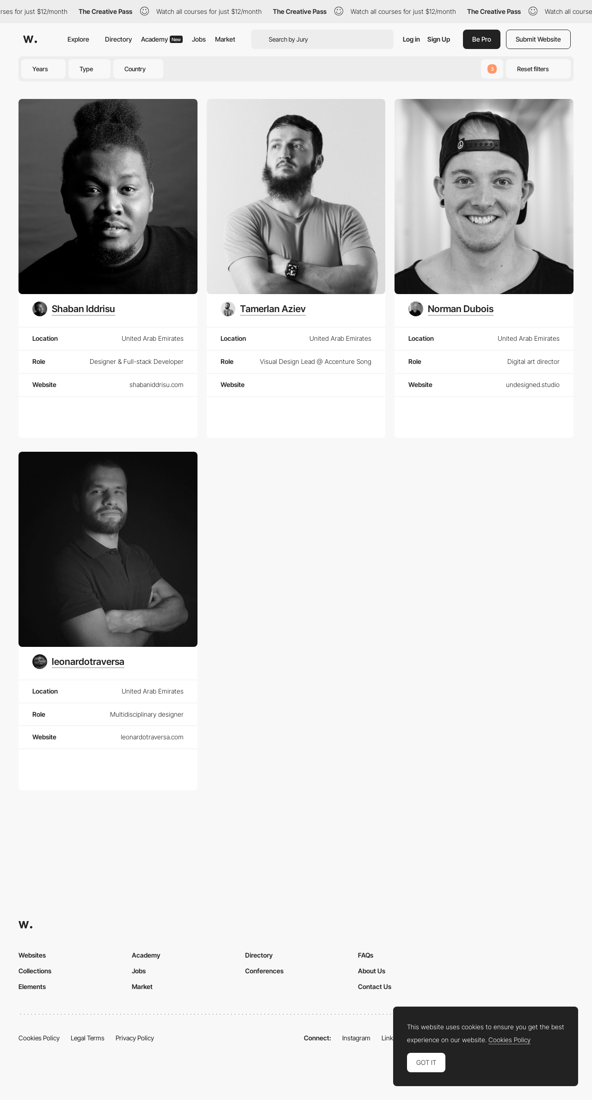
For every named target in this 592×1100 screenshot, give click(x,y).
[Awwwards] (30, 39)
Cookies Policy (39, 1038)
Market (225, 39)
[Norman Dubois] (450, 308)
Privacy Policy (135, 1038)
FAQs (365, 955)
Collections (34, 971)
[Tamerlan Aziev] (263, 308)
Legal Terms (88, 1038)
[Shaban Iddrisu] (73, 308)
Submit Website (538, 39)
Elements (32, 986)
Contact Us (374, 986)
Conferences (264, 971)
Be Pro (481, 39)
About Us (371, 971)
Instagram (356, 1038)
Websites (32, 955)
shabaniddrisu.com (157, 384)
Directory (118, 39)
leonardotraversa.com (152, 737)
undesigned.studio (533, 384)
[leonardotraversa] (78, 661)
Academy (162, 39)
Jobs (199, 39)
